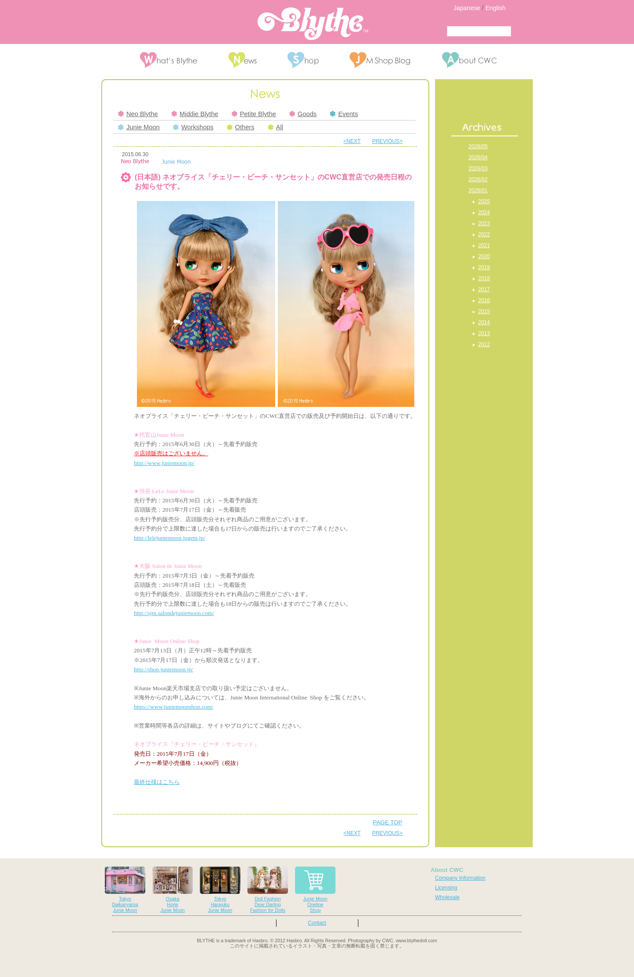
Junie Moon (139, 127)
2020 (484, 256)
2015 (484, 311)
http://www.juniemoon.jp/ (164, 463)
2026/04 (477, 157)
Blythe (313, 23)
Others (240, 127)
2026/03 (477, 168)
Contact (317, 923)
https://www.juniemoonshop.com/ (174, 706)
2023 (484, 223)
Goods (303, 113)
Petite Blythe (254, 113)
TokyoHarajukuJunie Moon (220, 890)
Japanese (466, 7)
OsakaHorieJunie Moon (172, 890)
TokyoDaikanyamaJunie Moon (125, 890)
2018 (484, 278)
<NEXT (352, 141)
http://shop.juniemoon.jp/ (163, 669)
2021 (484, 245)
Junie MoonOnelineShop (315, 890)
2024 (484, 212)
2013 (484, 333)
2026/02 (477, 179)
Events (344, 113)
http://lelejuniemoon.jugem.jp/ (169, 537)
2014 (484, 322)
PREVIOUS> (387, 141)
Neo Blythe (138, 113)
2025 (484, 201)
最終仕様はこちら (157, 782)
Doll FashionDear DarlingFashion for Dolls (267, 890)
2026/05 (477, 146)
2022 (484, 234)
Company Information (460, 878)
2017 (484, 289)
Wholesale (447, 897)
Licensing (446, 888)
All (275, 127)
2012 (484, 344)
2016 (484, 300)
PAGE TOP (387, 822)
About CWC (447, 870)
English (495, 7)
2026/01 (477, 190)
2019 (484, 267)
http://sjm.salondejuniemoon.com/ (174, 613)
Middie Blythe (194, 113)
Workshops (193, 127)
